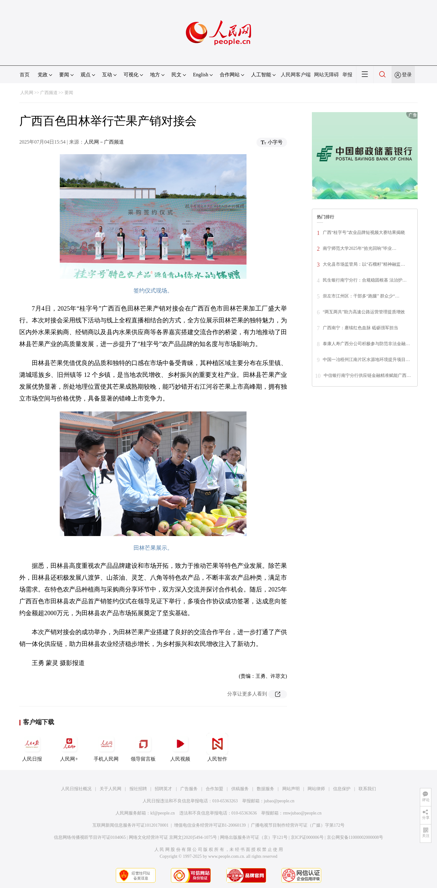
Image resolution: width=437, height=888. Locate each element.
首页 (25, 74)
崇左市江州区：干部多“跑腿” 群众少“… (361, 296)
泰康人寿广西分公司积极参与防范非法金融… (366, 343)
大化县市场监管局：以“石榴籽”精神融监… (364, 264)
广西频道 (49, 92)
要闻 (68, 92)
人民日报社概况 (76, 788)
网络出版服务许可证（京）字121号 (254, 837)
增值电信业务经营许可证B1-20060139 (210, 825)
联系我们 (367, 788)
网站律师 (316, 788)
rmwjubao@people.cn (302, 813)
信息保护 (341, 788)
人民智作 (217, 747)
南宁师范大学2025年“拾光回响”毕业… (359, 248)
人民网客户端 (296, 74)
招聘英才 (163, 788)
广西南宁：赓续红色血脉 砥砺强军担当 (360, 327)
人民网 (26, 92)
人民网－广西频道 (104, 142)
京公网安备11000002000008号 (355, 837)
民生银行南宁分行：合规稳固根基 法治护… (365, 280)
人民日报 (32, 747)
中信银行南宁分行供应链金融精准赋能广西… (367, 375)
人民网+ (69, 747)
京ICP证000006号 (307, 837)
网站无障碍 (326, 74)
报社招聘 (138, 788)
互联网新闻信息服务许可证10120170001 (130, 825)
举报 (347, 74)
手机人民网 (106, 747)
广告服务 (189, 788)
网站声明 (291, 788)
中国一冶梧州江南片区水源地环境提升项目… (366, 359)
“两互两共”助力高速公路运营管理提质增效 (364, 312)
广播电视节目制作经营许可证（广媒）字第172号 (298, 825)
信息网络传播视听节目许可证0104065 (90, 837)
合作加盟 (214, 788)
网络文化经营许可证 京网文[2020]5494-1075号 (173, 837)
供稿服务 (240, 788)
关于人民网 (110, 788)
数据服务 (265, 788)
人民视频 (180, 747)
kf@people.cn (162, 813)
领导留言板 (143, 747)
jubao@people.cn (279, 801)
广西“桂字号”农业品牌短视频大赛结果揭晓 (364, 232)
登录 (407, 74)
